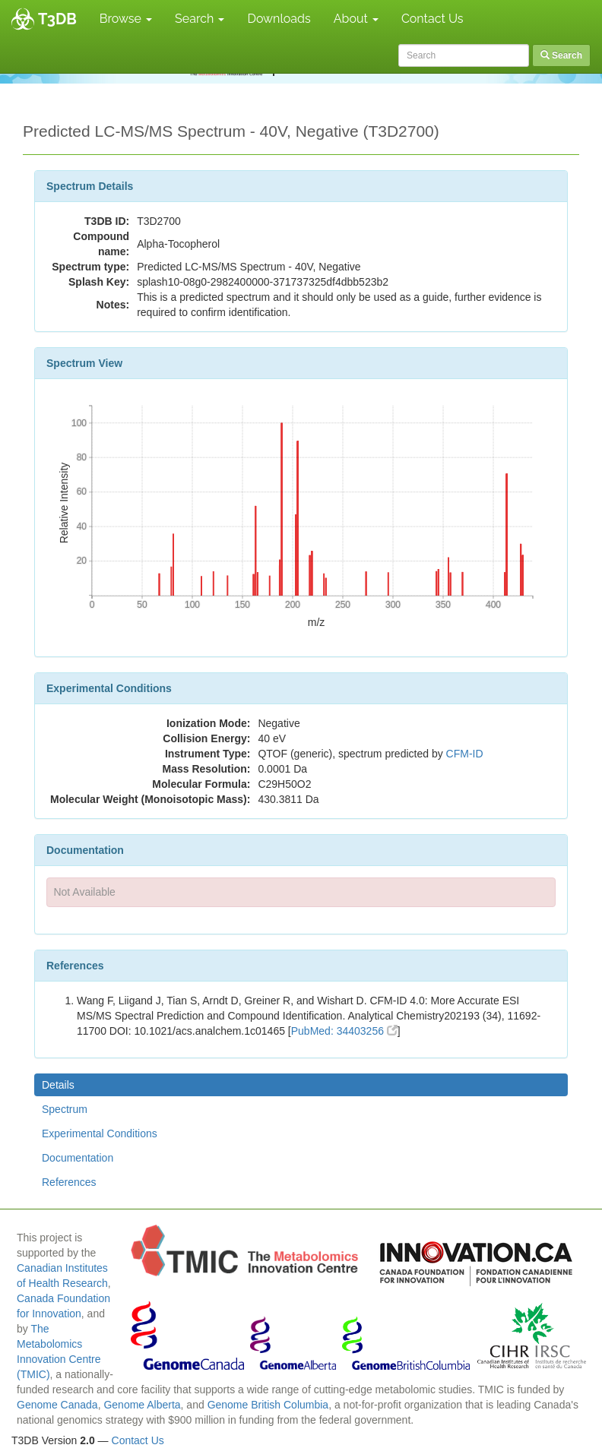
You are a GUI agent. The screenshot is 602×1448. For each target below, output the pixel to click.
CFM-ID (464, 754)
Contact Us (432, 18)
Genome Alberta (141, 1405)
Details (58, 1085)
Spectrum (64, 1109)
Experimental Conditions (99, 1133)
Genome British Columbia (268, 1405)
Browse (126, 18)
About (356, 18)
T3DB (57, 19)
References (69, 1182)
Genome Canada (57, 1405)
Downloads (278, 18)
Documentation (77, 1158)
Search (199, 18)
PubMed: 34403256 (344, 1031)
